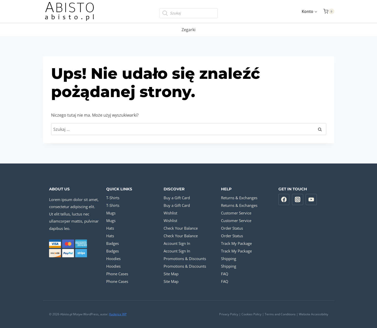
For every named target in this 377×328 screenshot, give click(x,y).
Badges (112, 243)
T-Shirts (112, 197)
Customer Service (236, 212)
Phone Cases (117, 273)
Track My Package (236, 243)
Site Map (171, 273)
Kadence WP (118, 314)
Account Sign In (177, 243)
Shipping (228, 258)
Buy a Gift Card (177, 197)
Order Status (232, 228)
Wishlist (170, 212)
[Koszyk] (328, 11)
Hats (110, 228)
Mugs (111, 212)
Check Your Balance (181, 228)
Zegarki (188, 29)
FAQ (224, 273)
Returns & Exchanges (239, 197)
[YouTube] (311, 199)
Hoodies (113, 258)
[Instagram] (297, 199)
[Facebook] (284, 199)
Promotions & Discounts (185, 258)
